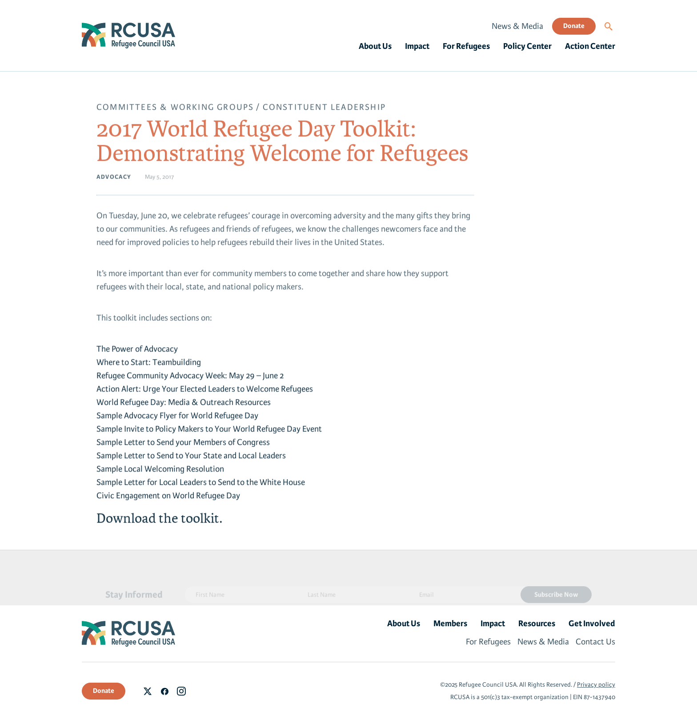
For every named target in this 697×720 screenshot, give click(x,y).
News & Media (517, 26)
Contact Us (595, 642)
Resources (536, 623)
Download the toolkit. (159, 520)
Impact (417, 46)
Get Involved (592, 623)
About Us (375, 46)
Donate (574, 26)
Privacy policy (596, 684)
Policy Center (527, 46)
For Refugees (466, 46)
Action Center (590, 46)
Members (450, 623)
